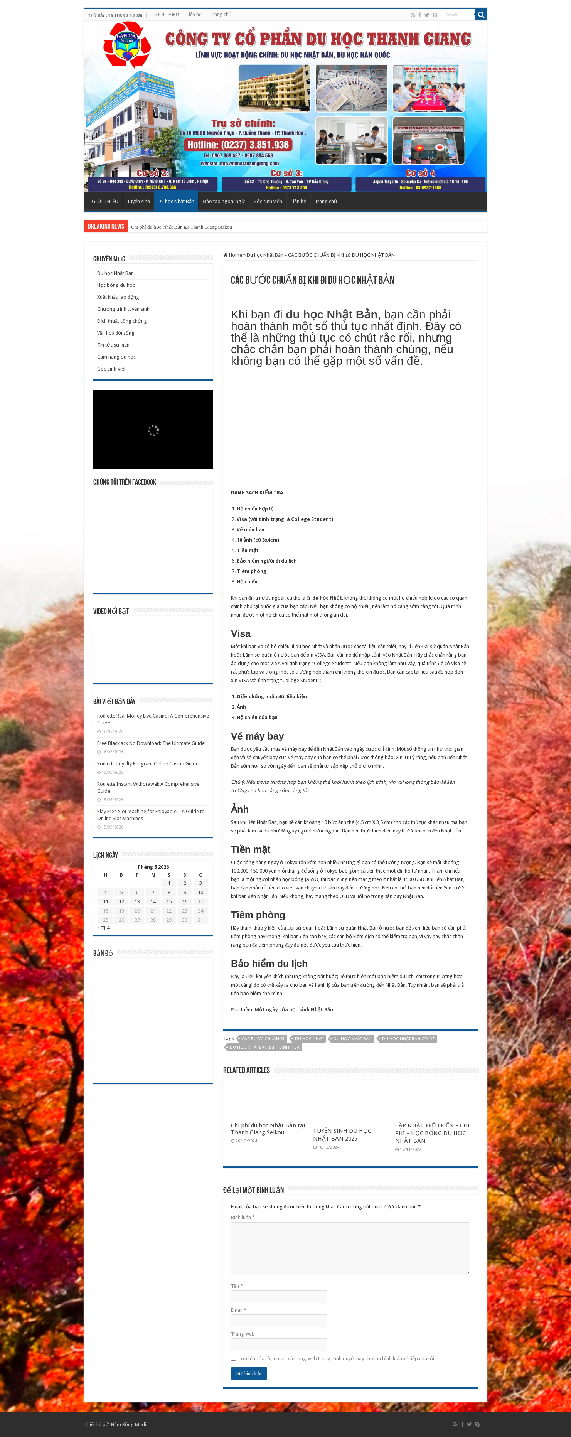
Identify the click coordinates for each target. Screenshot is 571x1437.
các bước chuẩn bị (263, 1038)
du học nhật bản (353, 1038)
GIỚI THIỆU (166, 14)
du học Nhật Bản (332, 314)
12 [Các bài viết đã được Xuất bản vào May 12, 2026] (121, 902)
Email (238, 1310)
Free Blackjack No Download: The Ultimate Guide (151, 743)
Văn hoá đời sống (116, 333)
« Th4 (103, 928)
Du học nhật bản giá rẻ (408, 1038)
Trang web (243, 1334)
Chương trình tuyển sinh (123, 309)
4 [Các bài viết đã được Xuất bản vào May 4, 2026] (105, 892)
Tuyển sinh (138, 201)
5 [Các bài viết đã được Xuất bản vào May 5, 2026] (121, 892)
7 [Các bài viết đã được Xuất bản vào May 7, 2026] (153, 892)
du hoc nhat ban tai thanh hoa (265, 1047)
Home (232, 255)
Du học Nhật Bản (176, 201)
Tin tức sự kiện (113, 345)
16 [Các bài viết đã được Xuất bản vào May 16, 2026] (184, 902)
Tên (237, 1286)
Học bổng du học (116, 285)
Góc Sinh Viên (112, 369)
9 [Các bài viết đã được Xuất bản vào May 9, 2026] (185, 892)
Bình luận (243, 1217)
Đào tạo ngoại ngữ (224, 201)
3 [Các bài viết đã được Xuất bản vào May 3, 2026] (200, 883)
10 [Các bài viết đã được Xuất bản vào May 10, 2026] (200, 892)
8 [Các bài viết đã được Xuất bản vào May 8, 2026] (169, 892)
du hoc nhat (309, 1038)
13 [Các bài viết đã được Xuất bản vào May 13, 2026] (137, 902)
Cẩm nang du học (116, 357)
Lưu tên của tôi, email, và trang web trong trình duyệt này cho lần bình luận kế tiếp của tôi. (337, 1358)
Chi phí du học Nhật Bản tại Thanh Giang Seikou (181, 227)
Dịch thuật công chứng (122, 321)
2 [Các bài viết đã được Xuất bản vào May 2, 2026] (185, 883)
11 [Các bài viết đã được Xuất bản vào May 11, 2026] (105, 902)
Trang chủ (220, 14)
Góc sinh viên (267, 201)
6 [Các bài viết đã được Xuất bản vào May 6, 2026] (137, 892)
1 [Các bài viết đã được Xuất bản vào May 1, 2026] (169, 883)
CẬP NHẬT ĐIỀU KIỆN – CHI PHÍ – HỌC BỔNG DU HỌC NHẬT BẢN (432, 1133)
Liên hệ (194, 14)
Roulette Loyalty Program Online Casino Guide (148, 764)
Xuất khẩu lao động (118, 297)
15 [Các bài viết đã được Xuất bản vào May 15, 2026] (169, 902)
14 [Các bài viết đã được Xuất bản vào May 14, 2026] (153, 902)
